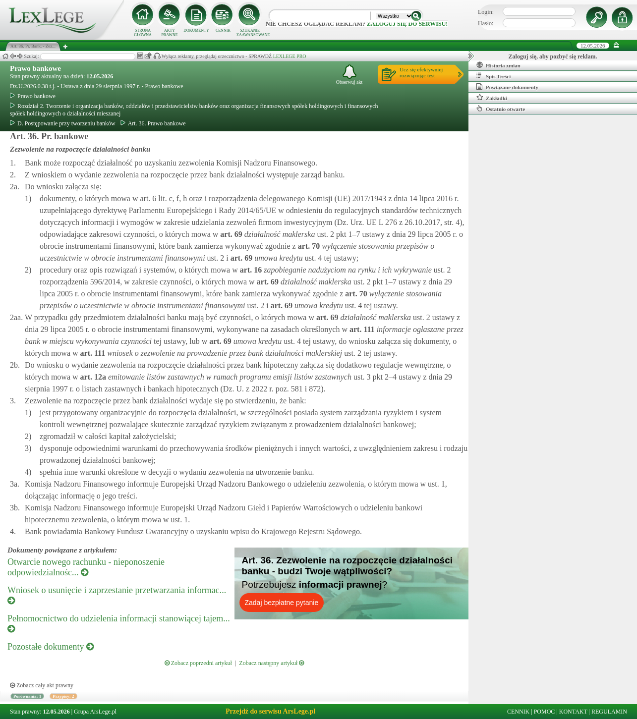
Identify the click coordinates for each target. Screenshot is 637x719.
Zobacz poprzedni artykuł (198, 663)
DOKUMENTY (196, 30)
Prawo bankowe (35, 68)
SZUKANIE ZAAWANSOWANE (249, 32)
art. (230, 234)
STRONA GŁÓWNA (143, 32)
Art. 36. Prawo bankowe (153, 123)
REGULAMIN (609, 711)
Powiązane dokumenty (507, 86)
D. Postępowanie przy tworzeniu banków (63, 123)
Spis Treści (493, 75)
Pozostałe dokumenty (50, 647)
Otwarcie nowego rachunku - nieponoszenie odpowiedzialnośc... (86, 567)
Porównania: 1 (27, 696)
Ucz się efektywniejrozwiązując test (421, 72)
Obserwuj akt (349, 74)
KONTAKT (573, 711)
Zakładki (491, 97)
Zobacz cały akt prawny (41, 685)
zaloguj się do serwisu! (407, 23)
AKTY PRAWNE (169, 32)
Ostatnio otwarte (500, 108)
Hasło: (485, 23)
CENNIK (223, 30)
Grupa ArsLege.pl (95, 711)
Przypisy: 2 (63, 696)
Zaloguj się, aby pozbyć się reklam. (553, 56)
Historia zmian (498, 64)
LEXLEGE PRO (289, 56)
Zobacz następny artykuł (271, 663)
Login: (486, 11)
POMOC (544, 711)
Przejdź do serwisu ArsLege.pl (270, 711)
